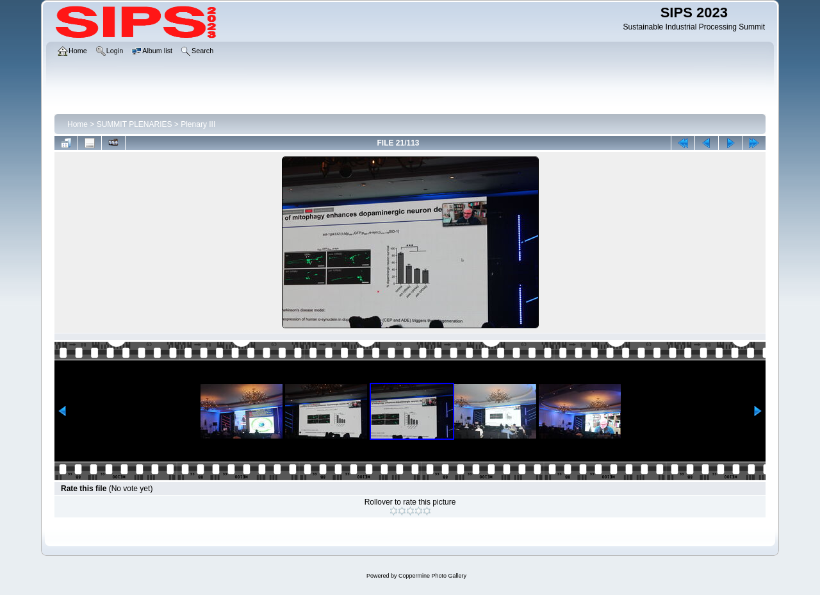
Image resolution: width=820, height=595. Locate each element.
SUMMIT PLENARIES (134, 124)
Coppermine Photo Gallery (432, 576)
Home (77, 124)
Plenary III (198, 124)
